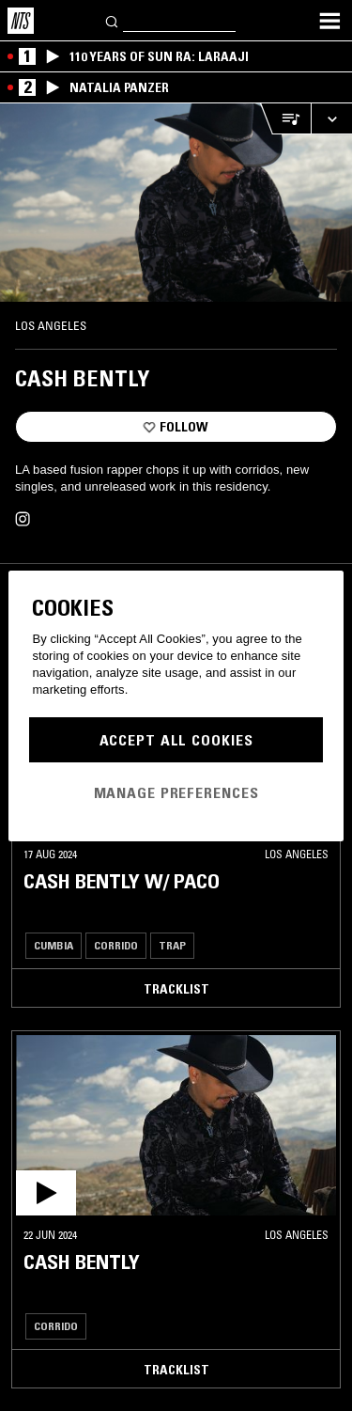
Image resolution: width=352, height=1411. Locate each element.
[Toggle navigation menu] (329, 21)
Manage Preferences (176, 792)
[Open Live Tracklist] (285, 118)
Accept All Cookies (176, 739)
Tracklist (176, 988)
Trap (172, 945)
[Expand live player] (331, 118)
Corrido (116, 945)
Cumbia (53, 945)
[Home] (21, 21)
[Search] (112, 20)
